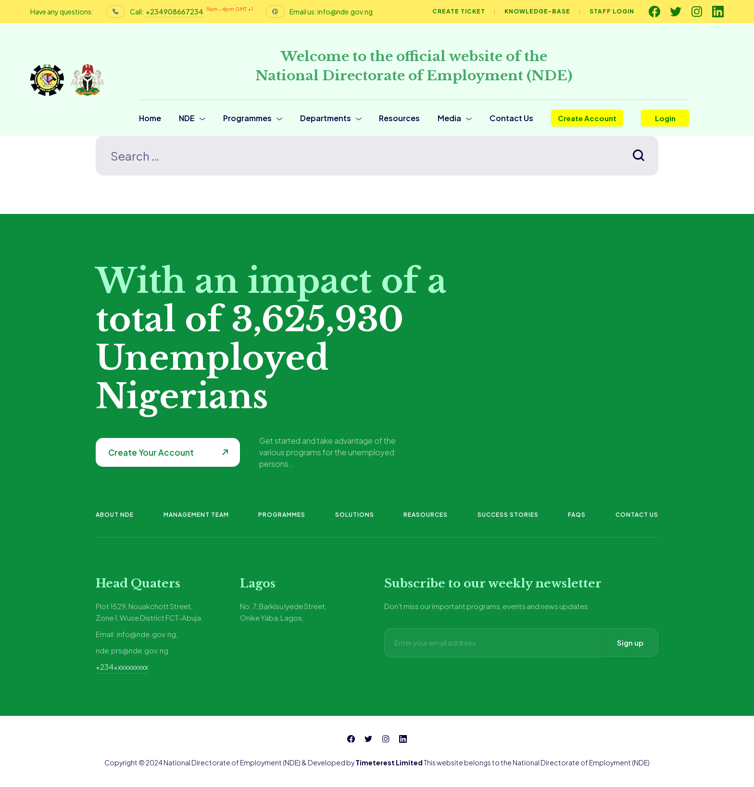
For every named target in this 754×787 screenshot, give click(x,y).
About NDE (115, 514)
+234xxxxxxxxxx (122, 666)
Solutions (354, 514)
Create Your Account (151, 452)
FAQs (577, 514)
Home (150, 118)
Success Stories (508, 514)
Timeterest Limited (389, 762)
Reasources (425, 514)
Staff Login (612, 11)
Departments (325, 118)
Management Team (196, 514)
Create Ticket (458, 11)
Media (449, 118)
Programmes (247, 118)
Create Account (587, 118)
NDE (187, 118)
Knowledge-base (537, 11)
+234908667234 (174, 11)
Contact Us (511, 118)
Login (665, 118)
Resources (399, 118)
